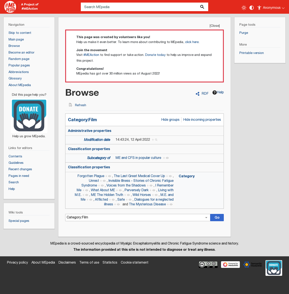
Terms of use (89, 262)
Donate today (155, 54)
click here (192, 42)
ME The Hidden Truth (107, 195)
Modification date (97, 140)
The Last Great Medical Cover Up (139, 176)
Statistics (110, 262)
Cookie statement (134, 262)
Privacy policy (17, 262)
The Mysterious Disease (147, 204)
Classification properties (89, 149)
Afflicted (101, 199)
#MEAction (91, 54)
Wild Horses (142, 195)
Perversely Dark (136, 190)
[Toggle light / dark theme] (243, 7)
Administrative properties (89, 131)
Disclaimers (67, 262)
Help (218, 92)
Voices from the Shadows (126, 185)
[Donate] (29, 113)
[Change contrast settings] (251, 7)
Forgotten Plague (90, 176)
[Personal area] (271, 7)
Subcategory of (98, 158)
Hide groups (170, 119)
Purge (243, 32)
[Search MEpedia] (144, 7)
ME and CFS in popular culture (138, 158)
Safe (121, 199)
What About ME (103, 190)
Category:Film (82, 119)
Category (187, 176)
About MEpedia (43, 262)
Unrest (94, 181)
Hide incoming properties (202, 119)
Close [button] (215, 25)
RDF (205, 93)
